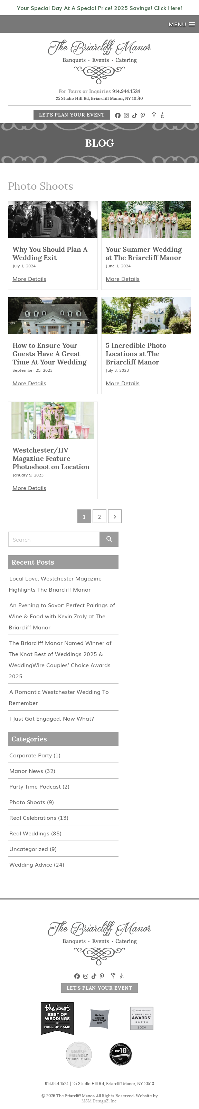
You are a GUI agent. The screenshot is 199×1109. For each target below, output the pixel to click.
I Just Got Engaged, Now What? (51, 718)
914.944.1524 (126, 91)
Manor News (26, 770)
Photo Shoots (27, 802)
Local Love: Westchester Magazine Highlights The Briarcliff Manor (55, 583)
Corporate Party (30, 755)
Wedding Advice (30, 864)
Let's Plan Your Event (72, 115)
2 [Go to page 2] (99, 516)
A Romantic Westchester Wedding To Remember (59, 697)
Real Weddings (29, 833)
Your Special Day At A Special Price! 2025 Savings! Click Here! (99, 7)
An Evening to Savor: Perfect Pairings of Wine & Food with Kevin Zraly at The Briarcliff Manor (62, 616)
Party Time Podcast (35, 786)
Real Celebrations (32, 817)
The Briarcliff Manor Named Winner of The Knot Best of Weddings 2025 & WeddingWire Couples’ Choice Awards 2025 (60, 659)
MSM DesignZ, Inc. (99, 1100)
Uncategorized (28, 848)
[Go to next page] (115, 516)
